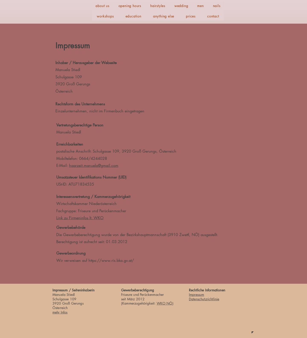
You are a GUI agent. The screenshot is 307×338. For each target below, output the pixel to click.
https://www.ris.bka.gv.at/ (111, 260)
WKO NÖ (164, 303)
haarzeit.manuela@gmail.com (93, 165)
